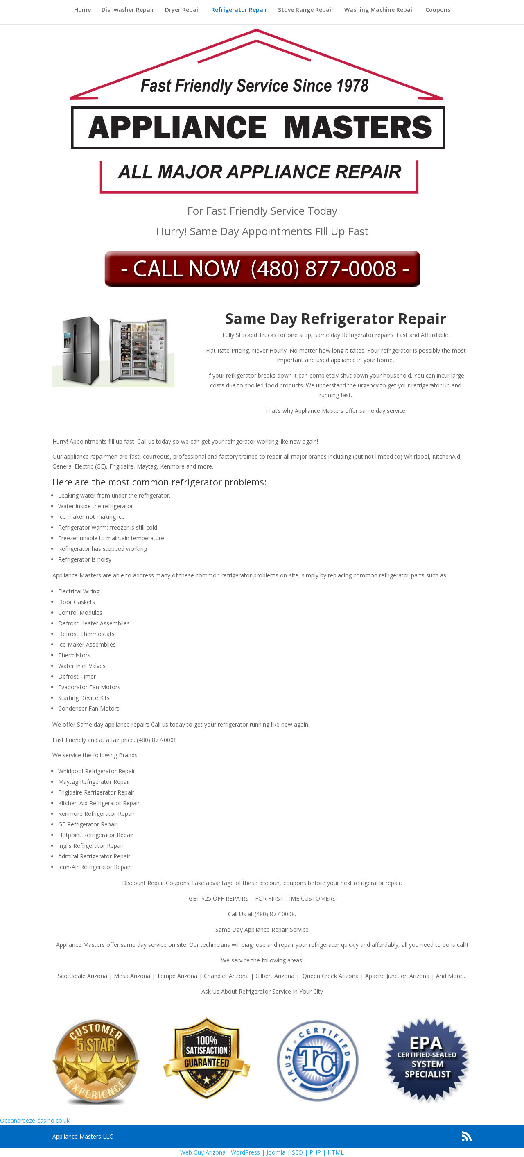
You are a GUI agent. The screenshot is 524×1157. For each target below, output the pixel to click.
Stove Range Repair (306, 10)
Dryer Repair (183, 10)
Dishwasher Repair (128, 10)
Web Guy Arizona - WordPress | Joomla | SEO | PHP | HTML (262, 1152)
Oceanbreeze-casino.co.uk (35, 1120)
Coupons (437, 10)
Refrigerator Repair (239, 10)
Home (82, 10)
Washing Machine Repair (379, 10)
